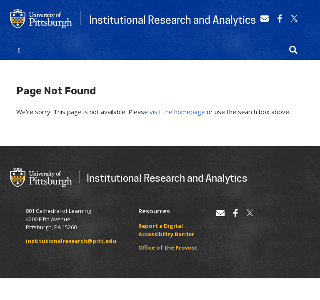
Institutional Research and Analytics (172, 19)
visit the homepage (177, 112)
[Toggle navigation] (19, 50)
